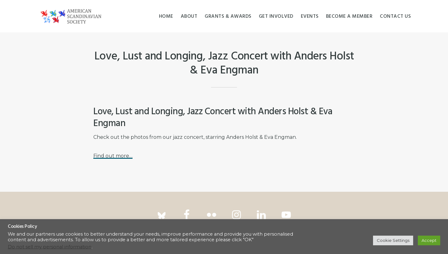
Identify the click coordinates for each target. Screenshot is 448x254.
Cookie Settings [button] (393, 240)
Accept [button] (429, 240)
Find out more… (113, 156)
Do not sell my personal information (49, 247)
